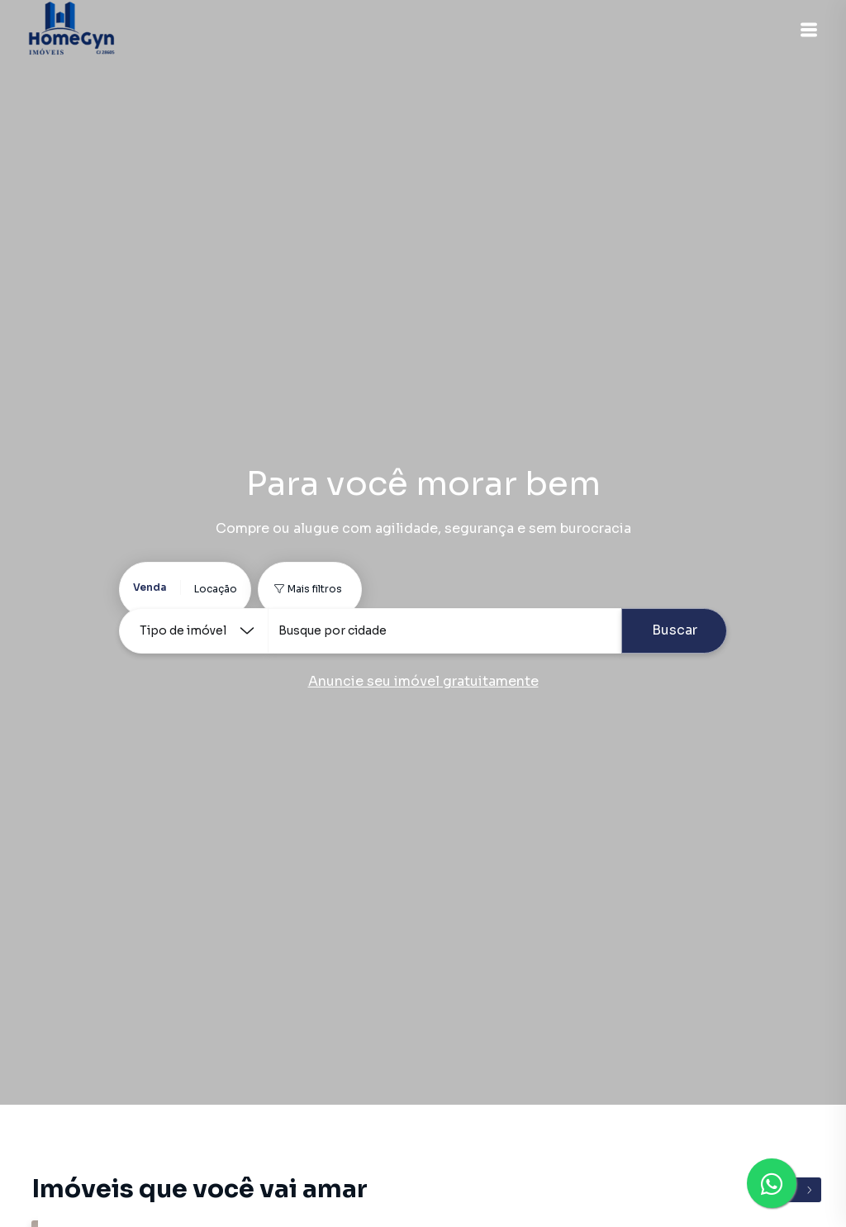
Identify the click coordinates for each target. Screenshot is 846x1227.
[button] (804, 29)
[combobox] (444, 631)
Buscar (674, 630)
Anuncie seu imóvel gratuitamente (423, 681)
